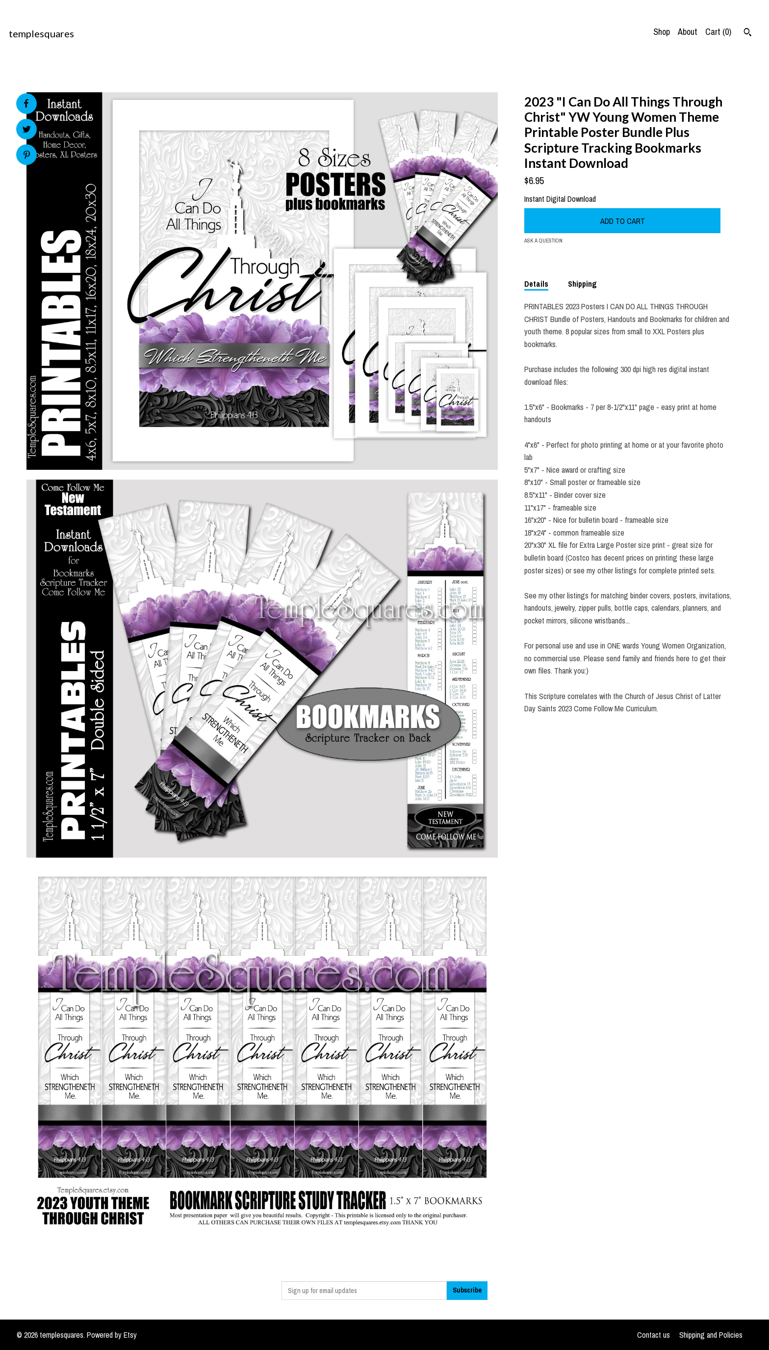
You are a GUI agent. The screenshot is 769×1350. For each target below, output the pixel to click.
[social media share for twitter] (27, 130)
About (687, 32)
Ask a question (543, 240)
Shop (661, 32)
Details (536, 283)
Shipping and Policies (711, 1334)
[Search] (747, 33)
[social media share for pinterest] (27, 156)
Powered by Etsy (112, 1334)
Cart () (718, 32)
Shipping (582, 283)
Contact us (653, 1334)
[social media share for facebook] (26, 103)
